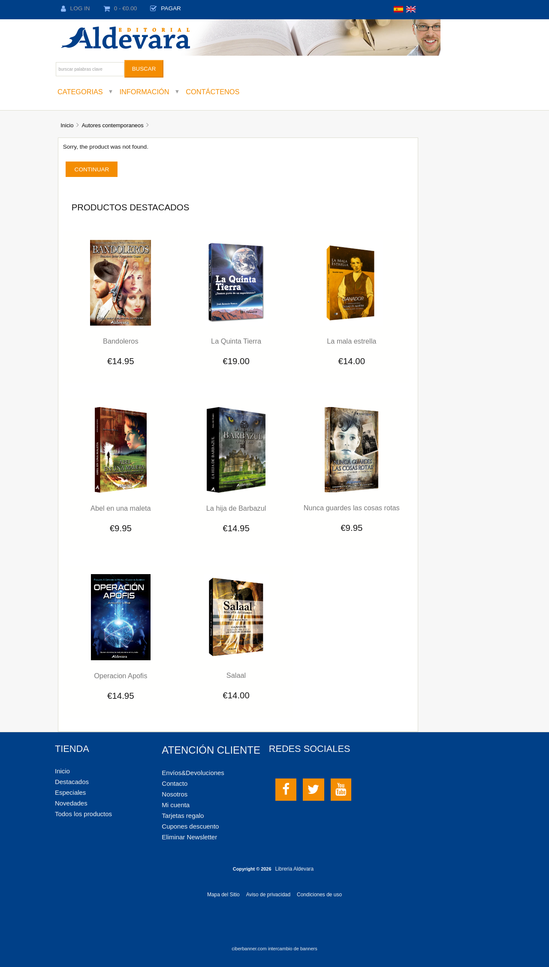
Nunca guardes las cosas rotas (352, 508)
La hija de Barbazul (236, 508)
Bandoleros (121, 341)
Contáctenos (212, 92)
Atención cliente (211, 750)
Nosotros (174, 794)
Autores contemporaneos (112, 125)
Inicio (66, 125)
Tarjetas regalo (183, 815)
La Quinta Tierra (236, 341)
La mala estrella (351, 341)
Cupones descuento (190, 826)
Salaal (236, 675)
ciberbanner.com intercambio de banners (274, 948)
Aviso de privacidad (268, 895)
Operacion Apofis (120, 676)
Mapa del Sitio (223, 895)
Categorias (80, 92)
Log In (75, 8)
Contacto (174, 783)
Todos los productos (83, 813)
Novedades (71, 803)
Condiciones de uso (319, 895)
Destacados (72, 781)
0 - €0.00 (120, 8)
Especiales (70, 792)
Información (144, 92)
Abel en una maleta (120, 508)
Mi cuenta (176, 804)
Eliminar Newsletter (189, 837)
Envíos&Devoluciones (193, 772)
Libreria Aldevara (294, 869)
